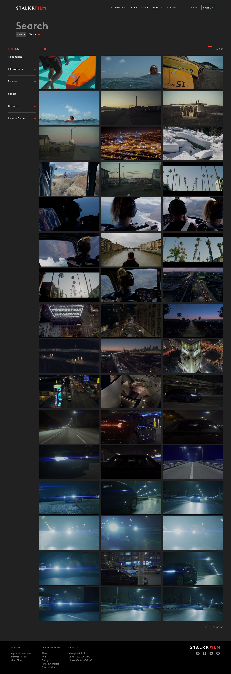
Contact (173, 7)
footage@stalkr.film (78, 653)
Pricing (45, 660)
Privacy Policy (48, 667)
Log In (193, 7)
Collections (139, 7)
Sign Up (208, 8)
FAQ (44, 657)
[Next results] (214, 49)
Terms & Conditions (51, 664)
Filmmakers (118, 7)
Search (157, 7)
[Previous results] (206, 49)
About (45, 653)
